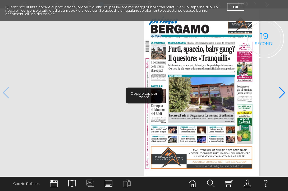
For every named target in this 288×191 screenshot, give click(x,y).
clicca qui (89, 10)
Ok (236, 7)
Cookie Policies (26, 184)
